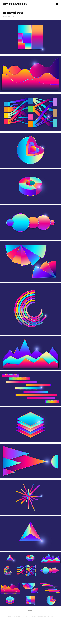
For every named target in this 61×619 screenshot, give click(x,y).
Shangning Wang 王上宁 (15, 4)
